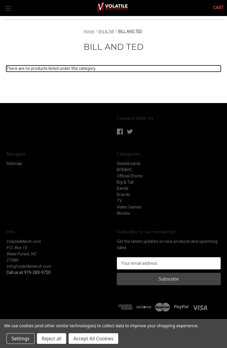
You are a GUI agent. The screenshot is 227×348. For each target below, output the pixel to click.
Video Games (129, 207)
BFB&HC (124, 169)
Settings (21, 338)
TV (119, 200)
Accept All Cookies (93, 338)
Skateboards (129, 163)
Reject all (51, 338)
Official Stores (130, 176)
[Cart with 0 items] (218, 8)
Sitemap (14, 163)
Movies (123, 213)
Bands (123, 188)
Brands (123, 194)
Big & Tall (125, 182)
